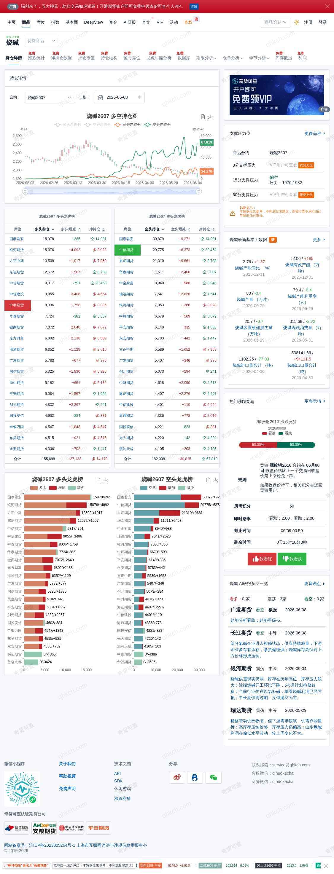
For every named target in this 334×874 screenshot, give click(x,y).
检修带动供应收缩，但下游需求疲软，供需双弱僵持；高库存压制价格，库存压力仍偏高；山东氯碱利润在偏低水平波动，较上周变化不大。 (276, 727)
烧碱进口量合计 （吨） (254, 365)
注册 (308, 22)
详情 (194, 6)
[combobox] (275, 22)
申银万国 (16, 427)
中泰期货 (16, 305)
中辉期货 (126, 316)
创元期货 (16, 405)
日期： (84, 97)
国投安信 (16, 416)
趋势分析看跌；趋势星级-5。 (257, 620)
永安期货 (16, 449)
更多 (320, 239)
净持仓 (94, 229)
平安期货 (16, 394)
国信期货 (16, 371)
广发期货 (16, 360)
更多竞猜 (316, 401)
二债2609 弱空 (216, 865)
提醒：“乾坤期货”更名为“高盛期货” (29, 865)
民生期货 (16, 383)
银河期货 (16, 250)
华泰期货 (16, 316)
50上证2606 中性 (275, 865)
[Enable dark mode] (296, 22)
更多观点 (315, 583)
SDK (118, 781)
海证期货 (126, 394)
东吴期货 (16, 438)
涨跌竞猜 (122, 798)
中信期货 (16, 283)
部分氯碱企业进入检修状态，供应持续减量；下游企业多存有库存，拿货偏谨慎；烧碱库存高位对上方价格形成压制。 (276, 649)
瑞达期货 (126, 294)
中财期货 (126, 383)
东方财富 (16, 338)
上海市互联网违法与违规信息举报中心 (112, 845)
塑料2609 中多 (157, 865)
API (117, 773)
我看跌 (292, 559)
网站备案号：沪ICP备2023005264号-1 (40, 845)
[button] (206, 58)
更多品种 (316, 133)
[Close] (327, 6)
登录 (323, 22)
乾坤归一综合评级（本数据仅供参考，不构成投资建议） (100, 865)
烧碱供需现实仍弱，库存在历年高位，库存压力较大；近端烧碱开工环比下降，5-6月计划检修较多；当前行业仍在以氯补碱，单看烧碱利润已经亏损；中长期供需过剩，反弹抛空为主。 (276, 688)
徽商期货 (16, 327)
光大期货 (126, 438)
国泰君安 (16, 239)
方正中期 (16, 261)
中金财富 (126, 283)
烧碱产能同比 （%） (254, 268)
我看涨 (262, 559)
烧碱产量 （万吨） (254, 299)
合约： (15, 97)
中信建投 (16, 294)
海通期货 (16, 349)
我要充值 (306, 165)
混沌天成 (126, 449)
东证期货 (16, 272)
